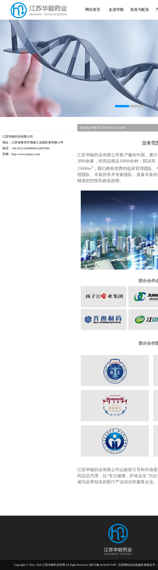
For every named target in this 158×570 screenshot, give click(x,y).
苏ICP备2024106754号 (102, 564)
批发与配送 (139, 9)
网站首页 (92, 9)
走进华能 (116, 9)
